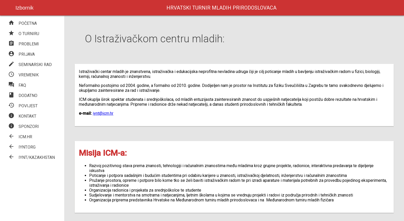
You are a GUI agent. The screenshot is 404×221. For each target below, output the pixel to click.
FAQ (17, 85)
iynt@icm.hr (103, 113)
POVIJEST (23, 105)
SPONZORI (23, 126)
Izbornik (24, 8)
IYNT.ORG (22, 147)
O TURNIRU (23, 33)
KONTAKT (22, 116)
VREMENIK (23, 74)
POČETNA (22, 23)
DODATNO (22, 95)
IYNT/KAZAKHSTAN (31, 157)
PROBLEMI (23, 44)
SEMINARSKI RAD (30, 64)
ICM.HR (20, 136)
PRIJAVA (21, 54)
